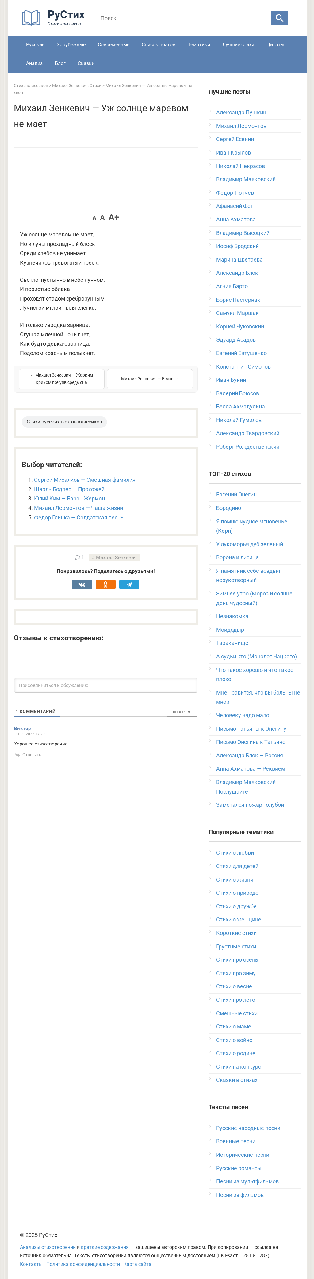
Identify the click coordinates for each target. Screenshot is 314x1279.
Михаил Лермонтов (241, 126)
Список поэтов (158, 45)
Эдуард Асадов (236, 339)
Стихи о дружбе (236, 906)
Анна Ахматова (236, 219)
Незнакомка (232, 616)
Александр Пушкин (241, 112)
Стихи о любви (235, 852)
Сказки (86, 63)
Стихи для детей (237, 866)
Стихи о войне (234, 1040)
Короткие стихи (236, 933)
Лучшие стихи (238, 45)
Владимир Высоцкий (243, 233)
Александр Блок (237, 273)
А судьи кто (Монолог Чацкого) (256, 656)
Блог (60, 63)
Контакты (31, 1264)
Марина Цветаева (239, 259)
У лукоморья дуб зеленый (249, 544)
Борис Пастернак (238, 300)
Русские (35, 45)
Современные (113, 45)
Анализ (34, 63)
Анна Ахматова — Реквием (250, 768)
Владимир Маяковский (246, 179)
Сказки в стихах (237, 1080)
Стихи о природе (237, 893)
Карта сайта (137, 1264)
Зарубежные (71, 45)
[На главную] (55, 24)
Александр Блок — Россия (249, 755)
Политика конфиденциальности (83, 1264)
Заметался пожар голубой (250, 805)
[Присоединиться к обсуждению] (105, 685)
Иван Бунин (231, 380)
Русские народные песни (248, 1128)
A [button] (94, 218)
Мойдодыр (230, 629)
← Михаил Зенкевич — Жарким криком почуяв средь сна (61, 379)
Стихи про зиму (236, 973)
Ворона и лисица (237, 557)
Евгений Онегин (236, 494)
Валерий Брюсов (237, 393)
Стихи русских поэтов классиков (64, 422)
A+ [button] (114, 217)
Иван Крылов (233, 152)
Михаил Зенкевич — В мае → (149, 378)
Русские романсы (239, 1168)
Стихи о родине (235, 1053)
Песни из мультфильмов (247, 1181)
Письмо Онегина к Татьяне (250, 742)
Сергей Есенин (235, 139)
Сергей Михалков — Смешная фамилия (85, 480)
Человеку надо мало (242, 715)
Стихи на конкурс (238, 1066)
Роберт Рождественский (247, 446)
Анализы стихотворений (48, 1247)
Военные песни (235, 1141)
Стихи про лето (235, 1000)
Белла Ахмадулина (240, 406)
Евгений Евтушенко (241, 353)
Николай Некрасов (240, 166)
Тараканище (232, 643)
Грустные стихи (236, 946)
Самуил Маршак (237, 313)
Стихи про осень (237, 959)
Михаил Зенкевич (116, 558)
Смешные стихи (237, 1013)
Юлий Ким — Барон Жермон (69, 498)
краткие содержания (105, 1247)
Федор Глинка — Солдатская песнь (79, 517)
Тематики (199, 45)
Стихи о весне (234, 986)
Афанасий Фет (234, 206)
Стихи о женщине (238, 919)
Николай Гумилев (239, 420)
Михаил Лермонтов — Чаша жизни (78, 508)
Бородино (228, 508)
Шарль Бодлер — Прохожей (69, 489)
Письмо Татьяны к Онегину (251, 729)
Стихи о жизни (234, 879)
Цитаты (275, 45)
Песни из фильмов (240, 1195)
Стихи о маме (233, 1026)
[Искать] (279, 18)
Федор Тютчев (235, 193)
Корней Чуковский (240, 326)
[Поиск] (183, 18)
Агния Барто (232, 286)
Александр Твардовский (247, 433)
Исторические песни (242, 1154)
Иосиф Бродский (237, 246)
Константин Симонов (243, 366)
